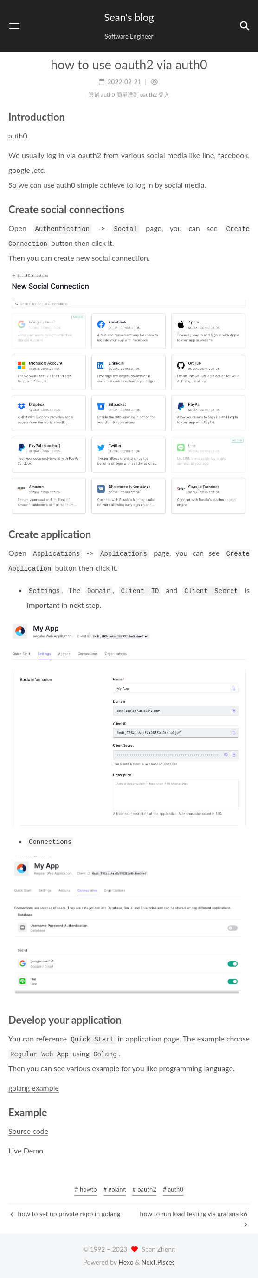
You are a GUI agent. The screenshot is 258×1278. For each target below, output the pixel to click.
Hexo (125, 1262)
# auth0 (173, 1189)
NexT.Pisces (158, 1262)
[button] (14, 26)
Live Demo (25, 1150)
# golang (114, 1189)
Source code (28, 1130)
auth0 (17, 135)
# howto (86, 1189)
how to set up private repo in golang (65, 1214)
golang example (33, 1087)
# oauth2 (144, 1189)
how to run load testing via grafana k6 (193, 1218)
